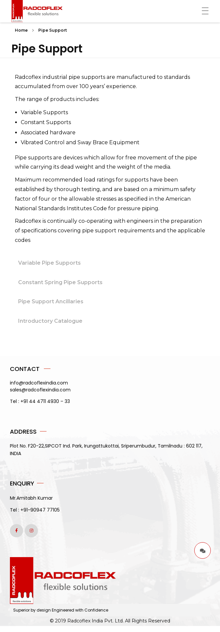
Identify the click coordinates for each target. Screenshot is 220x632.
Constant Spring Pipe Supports (60, 282)
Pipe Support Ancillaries (50, 301)
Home (21, 30)
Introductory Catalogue (50, 321)
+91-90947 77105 (40, 510)
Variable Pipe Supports (49, 263)
